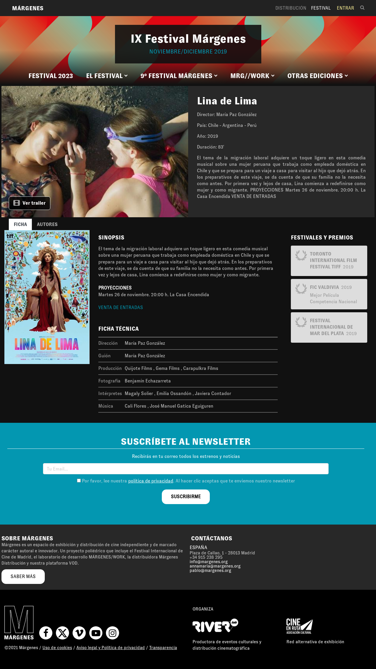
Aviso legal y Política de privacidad (110, 647)
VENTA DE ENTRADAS (120, 307)
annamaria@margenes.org (215, 566)
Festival (321, 8)
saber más (23, 576)
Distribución (290, 8)
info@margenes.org (209, 561)
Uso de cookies (57, 647)
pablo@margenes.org (210, 570)
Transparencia (163, 647)
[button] (106, 76)
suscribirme (186, 496)
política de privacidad (150, 480)
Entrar (345, 8)
